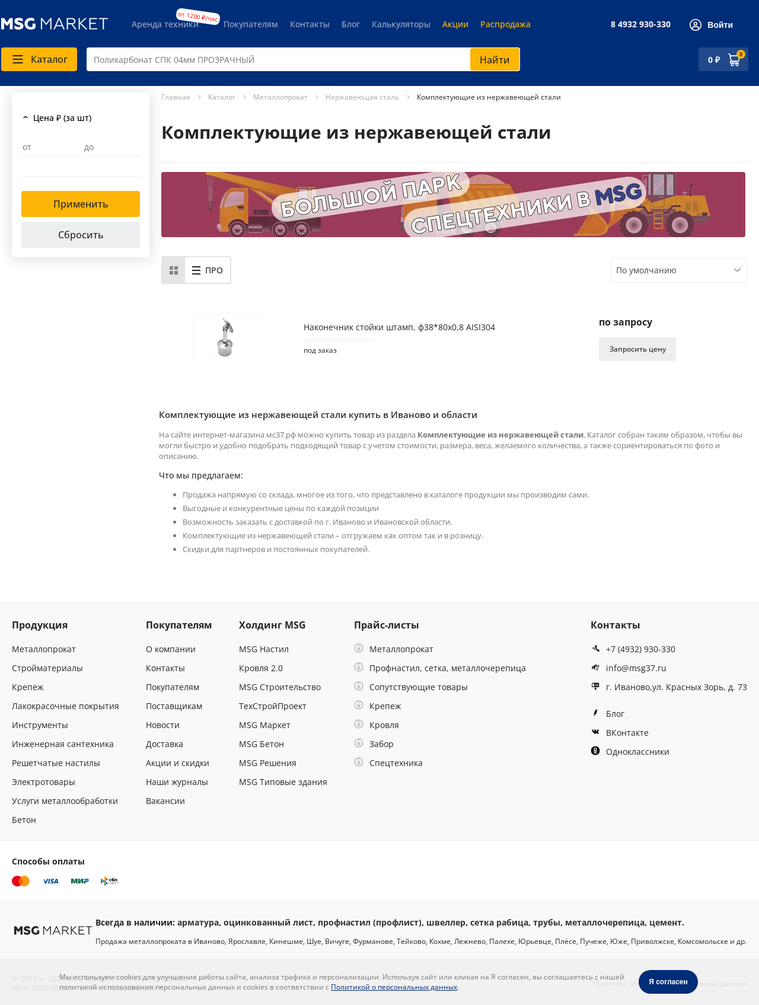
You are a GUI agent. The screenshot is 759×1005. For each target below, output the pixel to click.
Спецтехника (388, 762)
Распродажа (505, 24)
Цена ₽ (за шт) (62, 117)
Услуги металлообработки (65, 800)
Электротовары (43, 781)
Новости (163, 724)
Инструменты (40, 724)
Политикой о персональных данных (394, 987)
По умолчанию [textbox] (646, 270)
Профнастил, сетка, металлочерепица (440, 668)
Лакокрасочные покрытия (65, 706)
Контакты (310, 24)
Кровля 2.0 (261, 668)
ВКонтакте (620, 732)
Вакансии (165, 800)
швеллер (445, 922)
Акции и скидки (177, 762)
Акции (455, 24)
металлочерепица (605, 922)
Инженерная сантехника (63, 743)
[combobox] (303, 59)
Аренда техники (165, 24)
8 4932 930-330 (641, 24)
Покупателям (251, 24)
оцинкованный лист (268, 922)
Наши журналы (177, 781)
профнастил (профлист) (370, 922)
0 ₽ (714, 59)
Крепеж (27, 687)
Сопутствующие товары (411, 687)
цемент (665, 922)
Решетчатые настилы (56, 762)
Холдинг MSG (272, 624)
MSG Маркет (265, 724)
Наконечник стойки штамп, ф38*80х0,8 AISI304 (399, 327)
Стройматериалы (47, 668)
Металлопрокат (44, 649)
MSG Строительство (280, 687)
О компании (171, 649)
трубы (546, 922)
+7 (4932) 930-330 (633, 649)
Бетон (24, 819)
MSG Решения (267, 762)
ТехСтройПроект (273, 706)
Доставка (164, 743)
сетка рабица (499, 922)
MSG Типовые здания (283, 781)
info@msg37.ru (628, 668)
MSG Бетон (261, 743)
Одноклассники (630, 751)
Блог (351, 24)
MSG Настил (264, 649)
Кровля (376, 724)
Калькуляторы (401, 24)
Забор (374, 743)
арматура (198, 922)
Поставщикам (174, 706)
